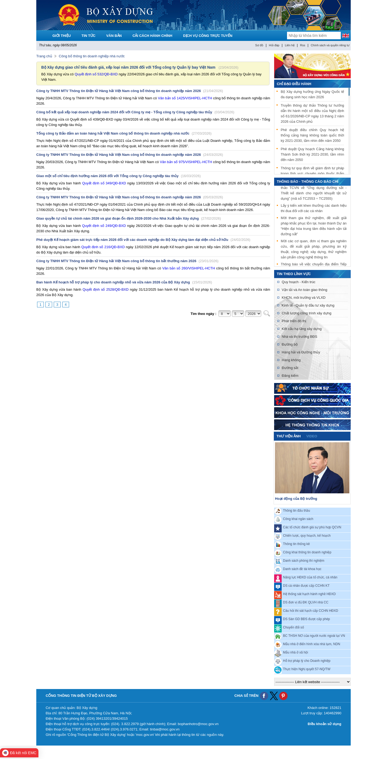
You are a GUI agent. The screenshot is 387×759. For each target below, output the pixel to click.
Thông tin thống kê (296, 544)
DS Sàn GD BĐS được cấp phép (306, 619)
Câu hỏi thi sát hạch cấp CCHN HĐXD (310, 611)
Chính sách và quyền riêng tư (330, 45)
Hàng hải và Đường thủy (301, 352)
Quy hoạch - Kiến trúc (298, 282)
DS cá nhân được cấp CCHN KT (306, 586)
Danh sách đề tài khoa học (302, 569)
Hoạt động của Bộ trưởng (296, 499)
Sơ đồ (259, 45)
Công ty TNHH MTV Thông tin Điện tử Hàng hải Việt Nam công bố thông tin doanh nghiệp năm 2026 (129, 91)
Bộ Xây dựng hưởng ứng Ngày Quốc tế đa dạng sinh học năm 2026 (312, 94)
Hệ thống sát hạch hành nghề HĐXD (309, 594)
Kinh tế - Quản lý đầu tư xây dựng (308, 305)
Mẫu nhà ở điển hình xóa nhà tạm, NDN (311, 644)
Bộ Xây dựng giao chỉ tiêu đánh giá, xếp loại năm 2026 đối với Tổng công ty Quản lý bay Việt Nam (128, 67)
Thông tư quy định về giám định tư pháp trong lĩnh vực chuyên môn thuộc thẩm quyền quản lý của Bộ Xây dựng (312, 173)
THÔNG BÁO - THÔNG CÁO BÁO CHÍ (307, 182)
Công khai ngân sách (298, 519)
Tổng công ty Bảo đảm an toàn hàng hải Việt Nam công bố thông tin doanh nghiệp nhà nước (124, 133)
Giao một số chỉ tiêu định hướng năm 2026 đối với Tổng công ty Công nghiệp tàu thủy (118, 176)
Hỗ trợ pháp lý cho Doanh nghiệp (306, 661)
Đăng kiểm (290, 376)
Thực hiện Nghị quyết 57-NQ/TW (306, 669)
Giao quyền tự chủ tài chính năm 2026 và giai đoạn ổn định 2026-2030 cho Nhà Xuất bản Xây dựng (128, 218)
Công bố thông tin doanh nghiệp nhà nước (92, 56)
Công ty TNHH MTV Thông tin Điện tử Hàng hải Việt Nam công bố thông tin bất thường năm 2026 (127, 261)
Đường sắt (290, 368)
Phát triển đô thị (294, 321)
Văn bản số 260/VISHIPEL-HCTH (188, 268)
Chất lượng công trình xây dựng (306, 313)
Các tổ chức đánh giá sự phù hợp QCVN (312, 527)
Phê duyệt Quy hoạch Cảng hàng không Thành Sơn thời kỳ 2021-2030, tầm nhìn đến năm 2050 (312, 154)
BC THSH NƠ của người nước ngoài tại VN (314, 636)
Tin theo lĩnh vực (294, 274)
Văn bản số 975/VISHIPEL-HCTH (186, 162)
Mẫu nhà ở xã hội (295, 652)
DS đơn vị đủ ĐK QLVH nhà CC (305, 602)
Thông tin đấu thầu (296, 510)
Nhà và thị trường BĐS (299, 337)
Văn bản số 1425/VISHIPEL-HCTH (185, 98)
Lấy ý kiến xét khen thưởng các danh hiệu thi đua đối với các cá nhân (314, 208)
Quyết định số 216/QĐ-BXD (103, 247)
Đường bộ (290, 344)
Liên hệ (290, 45)
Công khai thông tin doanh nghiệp (307, 552)
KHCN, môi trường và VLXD (303, 298)
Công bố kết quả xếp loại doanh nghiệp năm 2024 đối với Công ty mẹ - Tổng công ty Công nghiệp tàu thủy (135, 112)
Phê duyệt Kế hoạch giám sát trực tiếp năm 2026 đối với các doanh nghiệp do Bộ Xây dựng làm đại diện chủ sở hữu (143, 240)
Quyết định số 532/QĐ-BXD (96, 74)
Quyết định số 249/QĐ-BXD (104, 226)
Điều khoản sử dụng (324, 724)
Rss (302, 45)
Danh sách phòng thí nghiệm (303, 561)
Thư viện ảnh (289, 436)
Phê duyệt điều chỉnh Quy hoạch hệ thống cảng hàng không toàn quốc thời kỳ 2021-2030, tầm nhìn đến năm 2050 (312, 135)
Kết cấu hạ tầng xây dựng (301, 329)
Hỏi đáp (274, 45)
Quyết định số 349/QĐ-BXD (104, 183)
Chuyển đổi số (293, 627)
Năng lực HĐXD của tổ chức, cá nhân (310, 577)
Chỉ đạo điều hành (294, 84)
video (311, 436)
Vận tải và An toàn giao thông (304, 290)
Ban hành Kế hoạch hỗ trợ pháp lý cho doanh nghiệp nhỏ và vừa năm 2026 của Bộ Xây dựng (124, 282)
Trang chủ (44, 56)
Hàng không (291, 360)
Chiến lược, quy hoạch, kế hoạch (307, 535)
